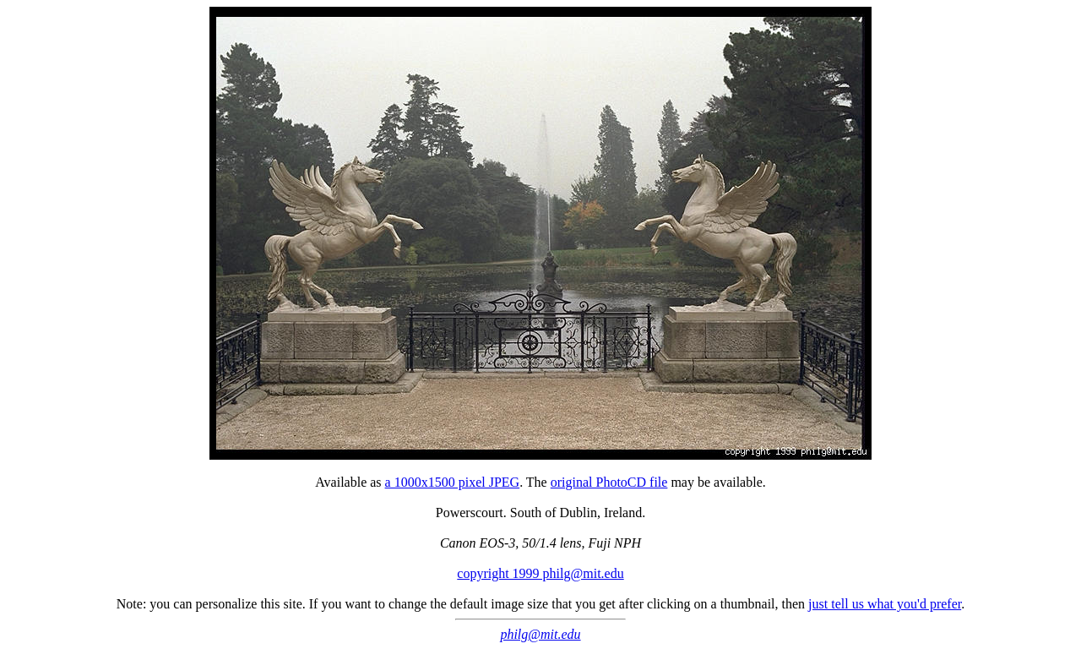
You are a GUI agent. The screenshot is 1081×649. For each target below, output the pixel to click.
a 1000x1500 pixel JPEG (452, 482)
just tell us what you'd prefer (884, 604)
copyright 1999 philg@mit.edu (540, 573)
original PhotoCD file (609, 482)
